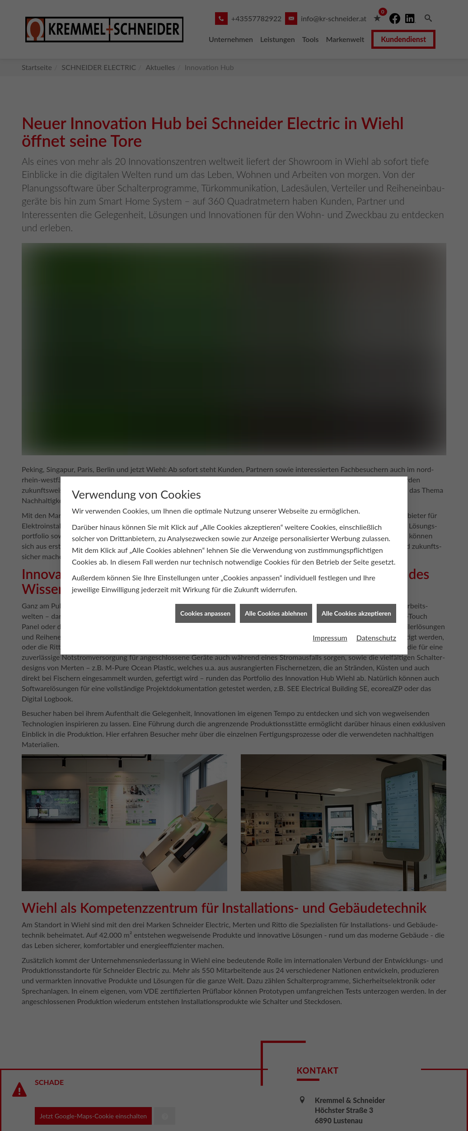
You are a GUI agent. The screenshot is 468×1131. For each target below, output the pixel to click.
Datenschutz (376, 621)
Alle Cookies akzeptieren (356, 597)
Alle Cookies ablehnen (276, 597)
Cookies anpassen (205, 597)
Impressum (330, 621)
